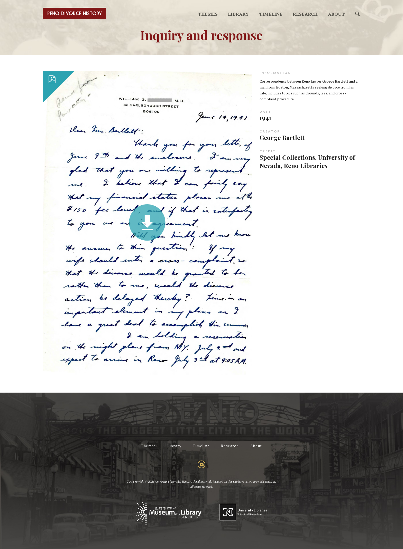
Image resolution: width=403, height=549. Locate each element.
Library (238, 14)
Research (305, 14)
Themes (208, 14)
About (336, 14)
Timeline (270, 14)
